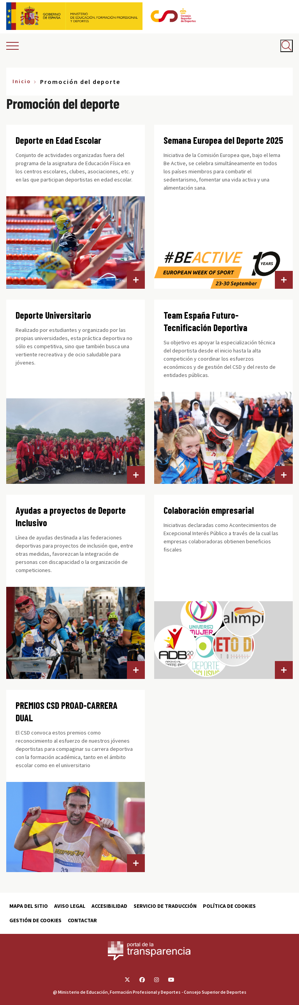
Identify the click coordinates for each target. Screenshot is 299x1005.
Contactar (82, 920)
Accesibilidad (109, 905)
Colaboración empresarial (209, 510)
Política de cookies (229, 905)
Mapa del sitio (28, 905)
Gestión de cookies (35, 920)
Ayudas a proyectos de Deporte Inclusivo (71, 516)
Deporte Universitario (53, 315)
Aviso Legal (69, 905)
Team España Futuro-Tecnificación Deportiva (205, 321)
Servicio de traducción (165, 905)
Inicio (21, 81)
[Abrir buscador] (286, 46)
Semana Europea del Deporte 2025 (223, 140)
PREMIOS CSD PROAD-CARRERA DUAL (67, 711)
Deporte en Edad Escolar (58, 140)
